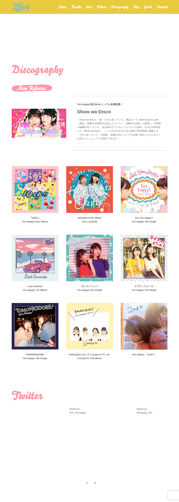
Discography (119, 8)
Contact (162, 8)
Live (89, 8)
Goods (148, 8)
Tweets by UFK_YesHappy (77, 412)
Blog (136, 8)
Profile (76, 8)
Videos (101, 8)
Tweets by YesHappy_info (144, 412)
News (62, 8)
